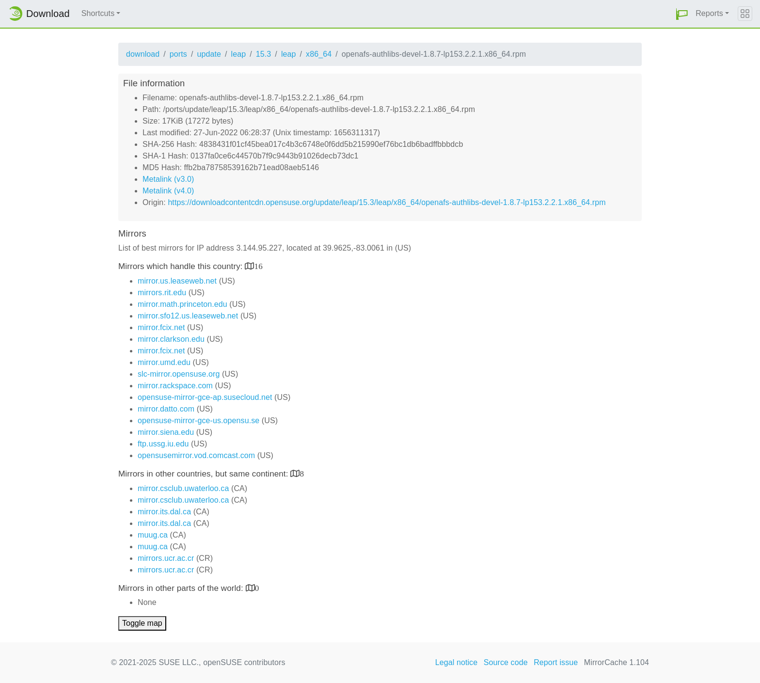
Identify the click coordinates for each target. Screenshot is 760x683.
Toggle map (142, 623)
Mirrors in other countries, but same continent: (204, 473)
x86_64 (319, 54)
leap (238, 54)
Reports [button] (709, 13)
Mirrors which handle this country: (181, 266)
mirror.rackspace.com (175, 385)
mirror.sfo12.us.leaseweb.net (188, 316)
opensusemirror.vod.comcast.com (196, 455)
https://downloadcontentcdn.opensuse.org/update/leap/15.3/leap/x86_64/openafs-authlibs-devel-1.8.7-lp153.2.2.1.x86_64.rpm (386, 202)
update (209, 54)
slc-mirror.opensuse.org (179, 374)
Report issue (556, 662)
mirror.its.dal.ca (164, 512)
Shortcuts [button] (98, 13)
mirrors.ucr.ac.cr (166, 558)
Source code (506, 662)
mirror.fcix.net (161, 327)
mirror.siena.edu (166, 432)
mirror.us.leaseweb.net (177, 281)
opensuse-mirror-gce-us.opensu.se (198, 420)
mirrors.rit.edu (162, 292)
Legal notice (456, 662)
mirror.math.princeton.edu (182, 304)
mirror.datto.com (166, 409)
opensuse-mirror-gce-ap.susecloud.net (205, 397)
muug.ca (153, 535)
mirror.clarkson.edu (171, 339)
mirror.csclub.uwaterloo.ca (183, 488)
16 (258, 266)
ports (178, 54)
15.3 (263, 54)
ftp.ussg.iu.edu (163, 444)
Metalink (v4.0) (168, 191)
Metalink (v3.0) (168, 179)
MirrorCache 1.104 (616, 662)
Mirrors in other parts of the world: (182, 588)
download (142, 54)
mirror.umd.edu (164, 362)
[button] (682, 14)
